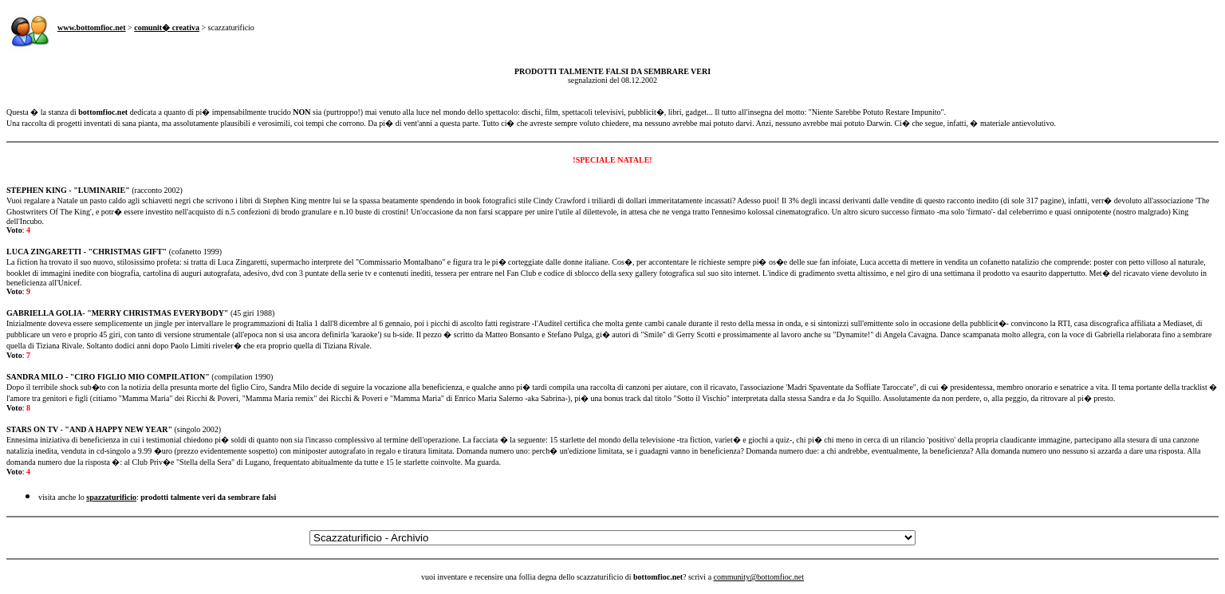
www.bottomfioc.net (91, 27)
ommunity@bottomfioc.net (760, 576)
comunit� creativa (166, 27)
